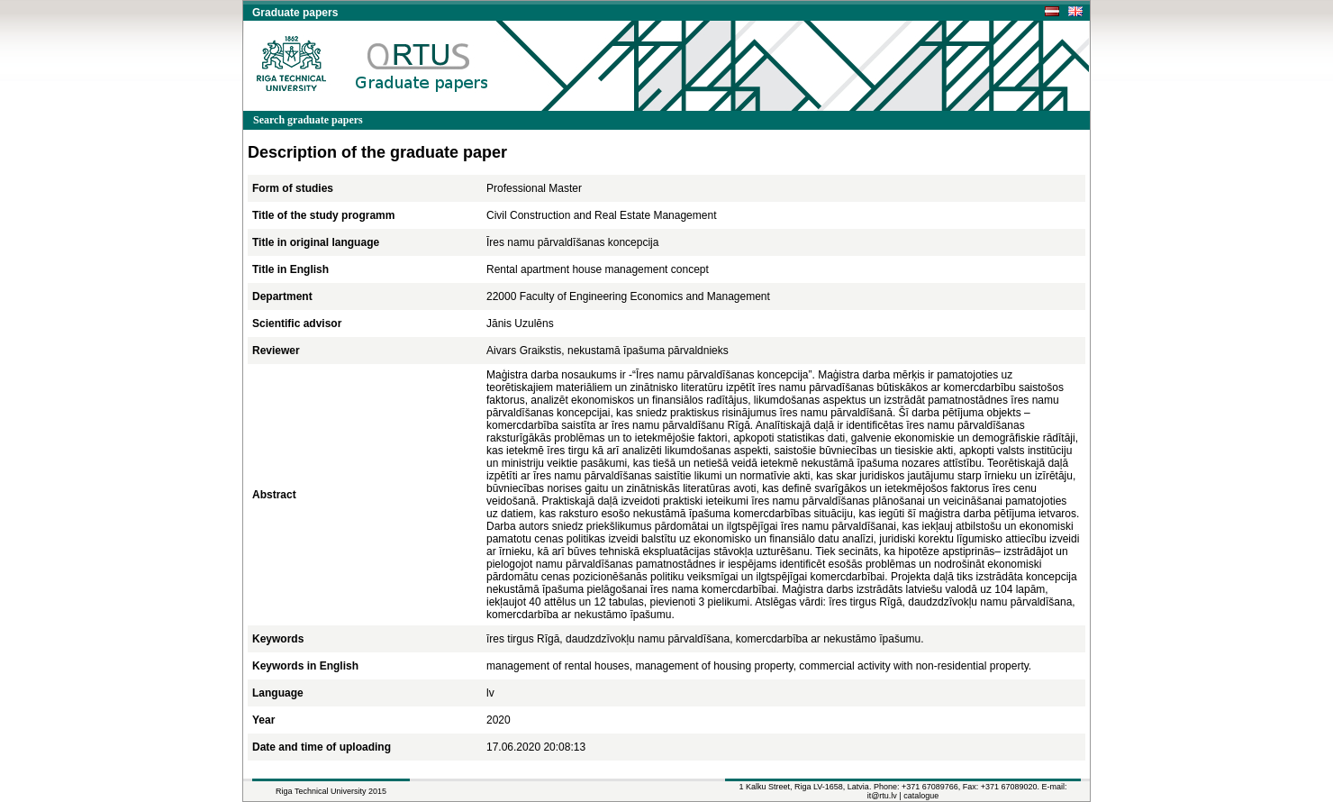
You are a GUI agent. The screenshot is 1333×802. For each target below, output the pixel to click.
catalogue (921, 795)
